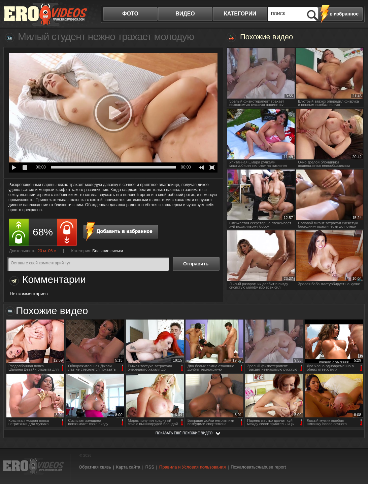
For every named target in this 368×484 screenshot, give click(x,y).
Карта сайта (128, 467)
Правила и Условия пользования (192, 467)
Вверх (355, 454)
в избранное (344, 13)
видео (185, 13)
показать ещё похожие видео (184, 433)
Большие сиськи (107, 251)
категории (240, 13)
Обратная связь (95, 467)
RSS (149, 467)
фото (130, 13)
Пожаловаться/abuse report (258, 467)
